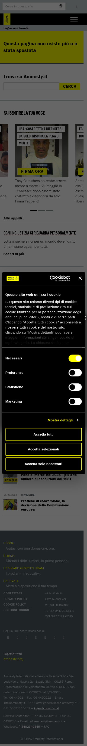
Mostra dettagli (60, 420)
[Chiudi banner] (80, 278)
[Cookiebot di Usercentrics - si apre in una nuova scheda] (52, 278)
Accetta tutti (43, 434)
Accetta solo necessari (43, 464)
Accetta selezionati (43, 449)
